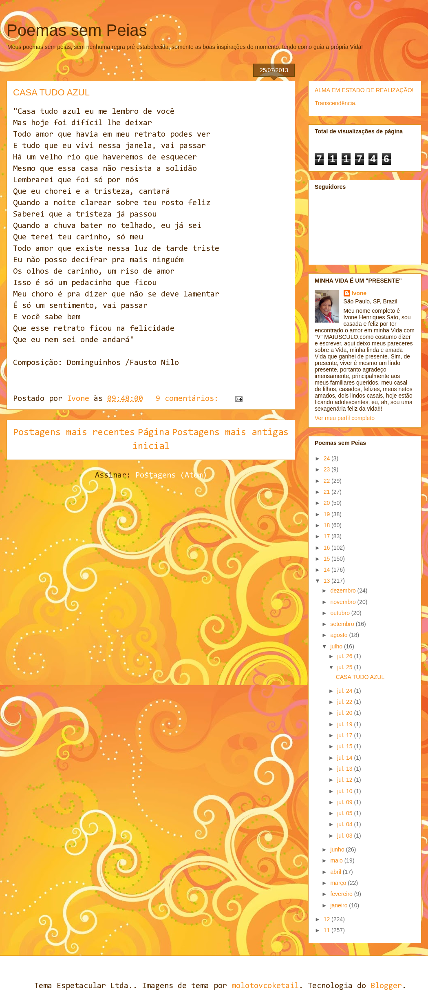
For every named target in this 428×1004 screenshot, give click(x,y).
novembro (343, 602)
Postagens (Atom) (171, 475)
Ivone (359, 293)
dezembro (343, 590)
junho (338, 849)
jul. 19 (345, 724)
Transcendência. (336, 103)
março (339, 883)
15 (327, 558)
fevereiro (342, 894)
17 (327, 536)
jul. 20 (345, 713)
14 (327, 569)
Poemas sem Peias (77, 30)
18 (327, 525)
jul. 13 (345, 768)
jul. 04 (345, 824)
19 (327, 514)
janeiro (339, 905)
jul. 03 (345, 835)
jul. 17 (345, 735)
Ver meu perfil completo (345, 418)
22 (327, 481)
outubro (340, 613)
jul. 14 (345, 757)
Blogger (386, 986)
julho (337, 646)
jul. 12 (345, 779)
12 (327, 919)
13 (327, 580)
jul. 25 (345, 667)
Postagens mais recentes (74, 433)
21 (327, 492)
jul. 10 (345, 791)
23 (327, 469)
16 (327, 547)
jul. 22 (345, 702)
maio (337, 860)
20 (327, 503)
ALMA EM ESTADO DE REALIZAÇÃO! (364, 90)
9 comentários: (189, 399)
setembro (342, 624)
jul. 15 (345, 746)
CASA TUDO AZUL (51, 92)
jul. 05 (345, 813)
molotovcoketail (265, 986)
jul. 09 (345, 802)
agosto (339, 635)
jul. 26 (345, 656)
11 (327, 930)
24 (327, 458)
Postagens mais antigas (230, 433)
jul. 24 (345, 691)
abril (336, 872)
